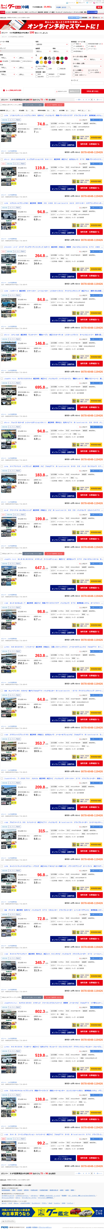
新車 (38, 74)
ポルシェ (16, 1203)
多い (67, 110)
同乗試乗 (62, 69)
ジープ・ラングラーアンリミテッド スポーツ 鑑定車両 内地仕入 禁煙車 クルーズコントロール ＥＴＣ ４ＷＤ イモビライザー (61, 247)
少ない (73, 110)
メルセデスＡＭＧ (25, 1203)
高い (32, 110)
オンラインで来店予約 (63, 1158)
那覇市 (72, 1190)
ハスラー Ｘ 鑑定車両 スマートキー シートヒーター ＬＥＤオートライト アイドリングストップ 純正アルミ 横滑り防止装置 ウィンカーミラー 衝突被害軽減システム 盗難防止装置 (56, 291)
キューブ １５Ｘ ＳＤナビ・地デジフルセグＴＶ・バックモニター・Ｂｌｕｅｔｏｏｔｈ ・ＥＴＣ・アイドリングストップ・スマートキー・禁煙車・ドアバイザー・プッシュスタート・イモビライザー (56, 690)
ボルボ (50, 1203)
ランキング (59, 12)
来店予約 (40, 69)
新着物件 (50, 74)
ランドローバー (36, 1203)
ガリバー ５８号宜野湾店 (9, 151)
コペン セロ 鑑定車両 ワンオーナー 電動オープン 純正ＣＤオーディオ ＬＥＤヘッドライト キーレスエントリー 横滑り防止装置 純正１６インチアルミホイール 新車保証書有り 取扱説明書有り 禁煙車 (57, 334)
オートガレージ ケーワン (29, 1197)
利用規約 (35, 1227)
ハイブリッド (33, 12)
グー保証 (90, 46)
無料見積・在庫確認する (89, 144)
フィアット (70, 1203)
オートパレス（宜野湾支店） (46, 1197)
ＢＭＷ (63, 1203)
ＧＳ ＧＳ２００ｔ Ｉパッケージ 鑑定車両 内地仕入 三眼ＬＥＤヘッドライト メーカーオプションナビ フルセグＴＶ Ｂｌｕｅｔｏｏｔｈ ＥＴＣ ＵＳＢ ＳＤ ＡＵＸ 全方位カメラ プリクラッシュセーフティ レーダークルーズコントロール (57, 647)
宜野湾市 (26, 1190)
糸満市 (61, 1190)
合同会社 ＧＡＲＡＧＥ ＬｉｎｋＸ (50, 1195)
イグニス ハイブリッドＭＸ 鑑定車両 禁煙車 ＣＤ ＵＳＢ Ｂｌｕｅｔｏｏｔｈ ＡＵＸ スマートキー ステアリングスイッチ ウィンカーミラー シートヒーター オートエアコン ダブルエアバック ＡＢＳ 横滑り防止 (56, 203)
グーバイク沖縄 (92, 12)
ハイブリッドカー (53, 77)
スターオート (34, 1195)
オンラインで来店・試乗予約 (63, 144)
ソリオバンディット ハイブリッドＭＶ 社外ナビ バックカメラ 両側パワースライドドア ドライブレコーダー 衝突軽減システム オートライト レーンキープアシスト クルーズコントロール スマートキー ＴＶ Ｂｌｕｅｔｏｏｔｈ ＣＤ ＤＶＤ (56, 115)
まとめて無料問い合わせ (54, 105)
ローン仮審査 (93, 72)
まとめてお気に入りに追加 (33, 105)
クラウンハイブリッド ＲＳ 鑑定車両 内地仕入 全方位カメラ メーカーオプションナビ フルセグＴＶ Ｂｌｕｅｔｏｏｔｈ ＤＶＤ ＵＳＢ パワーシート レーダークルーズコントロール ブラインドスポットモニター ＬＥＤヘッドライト (56, 734)
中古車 (3, 12)
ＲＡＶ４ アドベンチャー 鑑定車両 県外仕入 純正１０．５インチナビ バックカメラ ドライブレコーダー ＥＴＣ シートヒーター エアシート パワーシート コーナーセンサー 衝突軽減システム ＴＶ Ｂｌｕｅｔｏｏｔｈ (56, 954)
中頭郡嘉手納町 (44, 1190)
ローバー (4, 1203)
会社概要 (28, 1227)
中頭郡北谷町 (34, 1190)
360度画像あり (77, 51)
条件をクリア (74, 91)
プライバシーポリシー (45, 1227)
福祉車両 (40, 12)
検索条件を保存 (62, 91)
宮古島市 (19, 1190)
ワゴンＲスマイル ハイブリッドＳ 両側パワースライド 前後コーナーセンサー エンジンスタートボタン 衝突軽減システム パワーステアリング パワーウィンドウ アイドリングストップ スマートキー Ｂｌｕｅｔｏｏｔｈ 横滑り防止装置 (56, 1090)
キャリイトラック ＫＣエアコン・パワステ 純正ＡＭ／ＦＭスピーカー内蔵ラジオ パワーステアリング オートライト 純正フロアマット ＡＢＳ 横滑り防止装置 (56, 866)
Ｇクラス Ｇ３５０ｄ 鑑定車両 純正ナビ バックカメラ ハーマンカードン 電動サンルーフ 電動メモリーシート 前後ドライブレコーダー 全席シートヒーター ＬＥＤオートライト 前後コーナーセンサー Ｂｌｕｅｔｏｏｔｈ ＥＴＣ (60, 378)
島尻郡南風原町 (6, 1190)
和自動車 (64, 1195)
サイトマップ (71, 2)
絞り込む (93, 91)
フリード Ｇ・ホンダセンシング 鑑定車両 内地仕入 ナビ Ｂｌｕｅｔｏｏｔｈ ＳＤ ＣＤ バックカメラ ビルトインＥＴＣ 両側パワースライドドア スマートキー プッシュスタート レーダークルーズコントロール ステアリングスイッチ (56, 510)
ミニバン (21, 12)
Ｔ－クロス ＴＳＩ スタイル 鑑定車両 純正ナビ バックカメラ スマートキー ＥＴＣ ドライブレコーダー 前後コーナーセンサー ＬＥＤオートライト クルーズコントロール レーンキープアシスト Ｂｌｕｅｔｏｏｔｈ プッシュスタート (60, 778)
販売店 (64, 7)
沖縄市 (13, 1190)
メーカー (8, 12)
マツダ (10, 1203)
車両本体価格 (14, 61)
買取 (85, 12)
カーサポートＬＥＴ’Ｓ (8, 1195)
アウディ (44, 1203)
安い (27, 110)
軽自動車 (14, 12)
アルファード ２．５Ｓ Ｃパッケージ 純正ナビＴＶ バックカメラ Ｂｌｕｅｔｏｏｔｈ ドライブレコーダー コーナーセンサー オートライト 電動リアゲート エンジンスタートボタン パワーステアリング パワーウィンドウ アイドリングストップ (56, 822)
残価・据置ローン (79, 75)
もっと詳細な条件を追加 (13, 90)
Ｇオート (17, 1197)
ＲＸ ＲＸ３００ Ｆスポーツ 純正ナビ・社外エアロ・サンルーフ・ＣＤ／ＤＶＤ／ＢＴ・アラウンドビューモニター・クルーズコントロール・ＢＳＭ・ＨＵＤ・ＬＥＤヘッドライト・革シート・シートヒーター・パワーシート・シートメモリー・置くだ (57, 1046)
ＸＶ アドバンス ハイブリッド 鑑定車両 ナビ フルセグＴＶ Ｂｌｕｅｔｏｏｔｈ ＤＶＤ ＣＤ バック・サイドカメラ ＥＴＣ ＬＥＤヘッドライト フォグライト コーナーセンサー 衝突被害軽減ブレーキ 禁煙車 (56, 466)
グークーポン (91, 49)
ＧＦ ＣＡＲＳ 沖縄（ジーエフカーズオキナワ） (82, 1195)
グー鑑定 (51, 12)
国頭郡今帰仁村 (54, 1190)
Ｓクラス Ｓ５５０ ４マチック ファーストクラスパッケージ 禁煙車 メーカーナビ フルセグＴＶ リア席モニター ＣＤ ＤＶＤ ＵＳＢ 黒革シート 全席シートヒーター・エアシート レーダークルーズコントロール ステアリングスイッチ (61, 1003)
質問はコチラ (81, 2)
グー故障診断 (76, 46)
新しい (8, 110)
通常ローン (77, 72)
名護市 (67, 1190)
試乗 (49, 69)
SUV (26, 12)
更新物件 (62, 74)
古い (14, 110)
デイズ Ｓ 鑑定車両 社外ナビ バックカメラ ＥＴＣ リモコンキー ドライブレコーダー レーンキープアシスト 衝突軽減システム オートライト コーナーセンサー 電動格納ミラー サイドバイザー (56, 910)
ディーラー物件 (77, 49)
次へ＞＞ (99, 99)
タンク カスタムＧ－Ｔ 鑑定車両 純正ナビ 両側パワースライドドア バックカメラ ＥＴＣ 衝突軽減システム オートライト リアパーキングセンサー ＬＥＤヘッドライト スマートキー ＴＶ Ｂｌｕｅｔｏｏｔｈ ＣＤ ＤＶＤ (56, 603)
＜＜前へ (78, 99)
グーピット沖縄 (78, 12)
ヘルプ (90, 2)
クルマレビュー (67, 12)
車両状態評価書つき (93, 44)
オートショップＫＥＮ (8, 1197)
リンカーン (57, 1203)
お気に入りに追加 (99, 2)
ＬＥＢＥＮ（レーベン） (22, 1195)
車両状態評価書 (96, 137)
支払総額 (4, 61)
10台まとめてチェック (8, 105)
